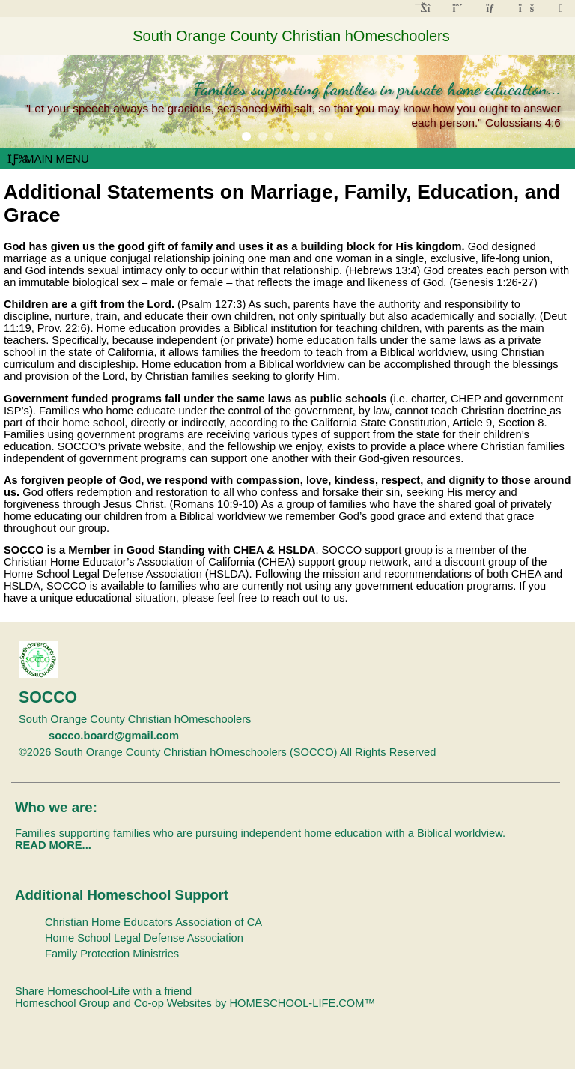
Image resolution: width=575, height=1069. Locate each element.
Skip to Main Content (501, 752)
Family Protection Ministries (112, 954)
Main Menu (48, 158)
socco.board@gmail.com (114, 736)
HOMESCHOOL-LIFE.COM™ (302, 1003)
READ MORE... (53, 845)
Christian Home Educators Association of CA (153, 922)
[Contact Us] (492, 8)
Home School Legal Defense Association (144, 938)
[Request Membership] (457, 8)
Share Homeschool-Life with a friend (103, 991)
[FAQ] (525, 8)
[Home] (424, 8)
